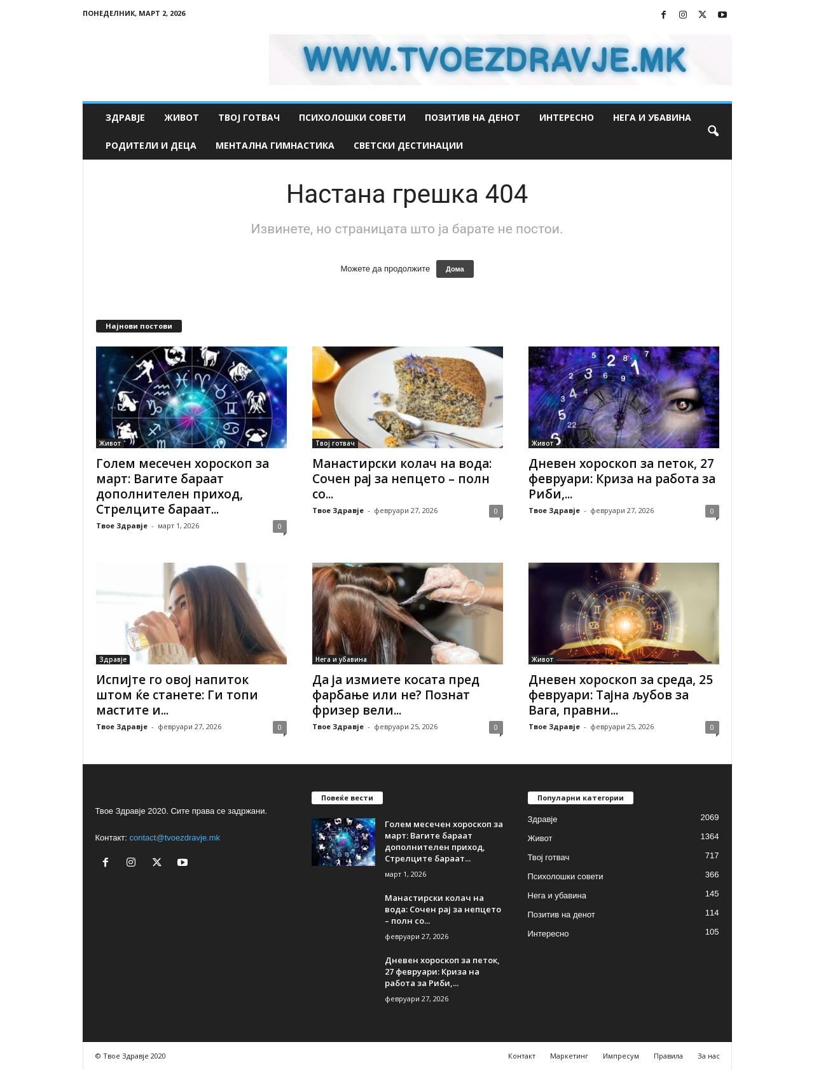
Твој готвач (249, 117)
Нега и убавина (652, 117)
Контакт (521, 1055)
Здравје (125, 117)
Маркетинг (569, 1055)
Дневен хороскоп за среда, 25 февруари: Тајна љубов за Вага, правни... (620, 694)
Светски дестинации (408, 145)
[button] (713, 132)
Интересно (566, 117)
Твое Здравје (122, 525)
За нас (709, 1055)
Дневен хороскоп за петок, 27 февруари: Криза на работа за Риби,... (621, 478)
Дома (455, 269)
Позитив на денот (472, 117)
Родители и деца (151, 145)
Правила (668, 1055)
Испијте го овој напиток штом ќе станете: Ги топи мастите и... (177, 694)
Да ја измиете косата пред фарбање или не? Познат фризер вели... (395, 694)
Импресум (621, 1055)
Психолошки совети (352, 117)
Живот (181, 117)
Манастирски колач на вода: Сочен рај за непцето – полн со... (402, 478)
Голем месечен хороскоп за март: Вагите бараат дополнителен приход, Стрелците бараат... (182, 486)
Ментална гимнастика (275, 145)
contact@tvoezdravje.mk (175, 837)
